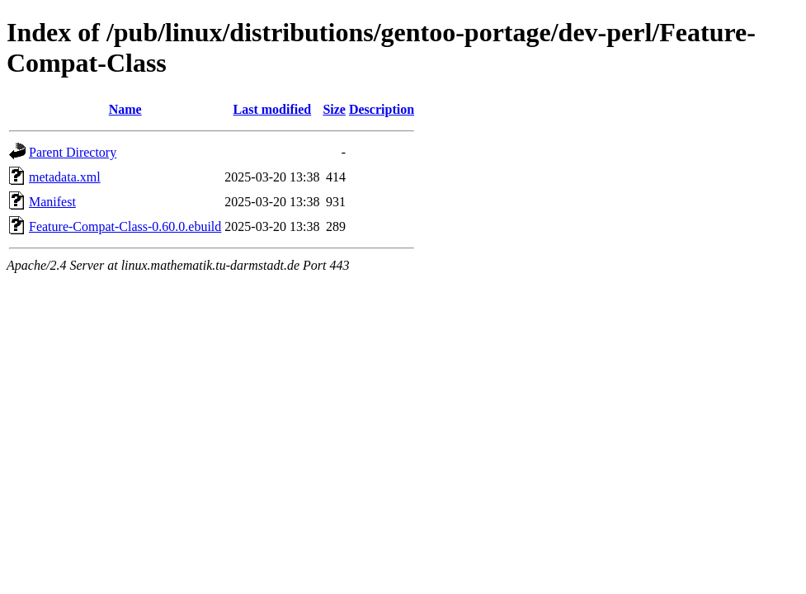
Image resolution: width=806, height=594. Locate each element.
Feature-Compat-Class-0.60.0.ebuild (125, 226)
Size (334, 109)
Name (125, 109)
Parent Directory (72, 152)
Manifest (52, 202)
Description (381, 109)
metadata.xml (65, 177)
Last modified (272, 109)
